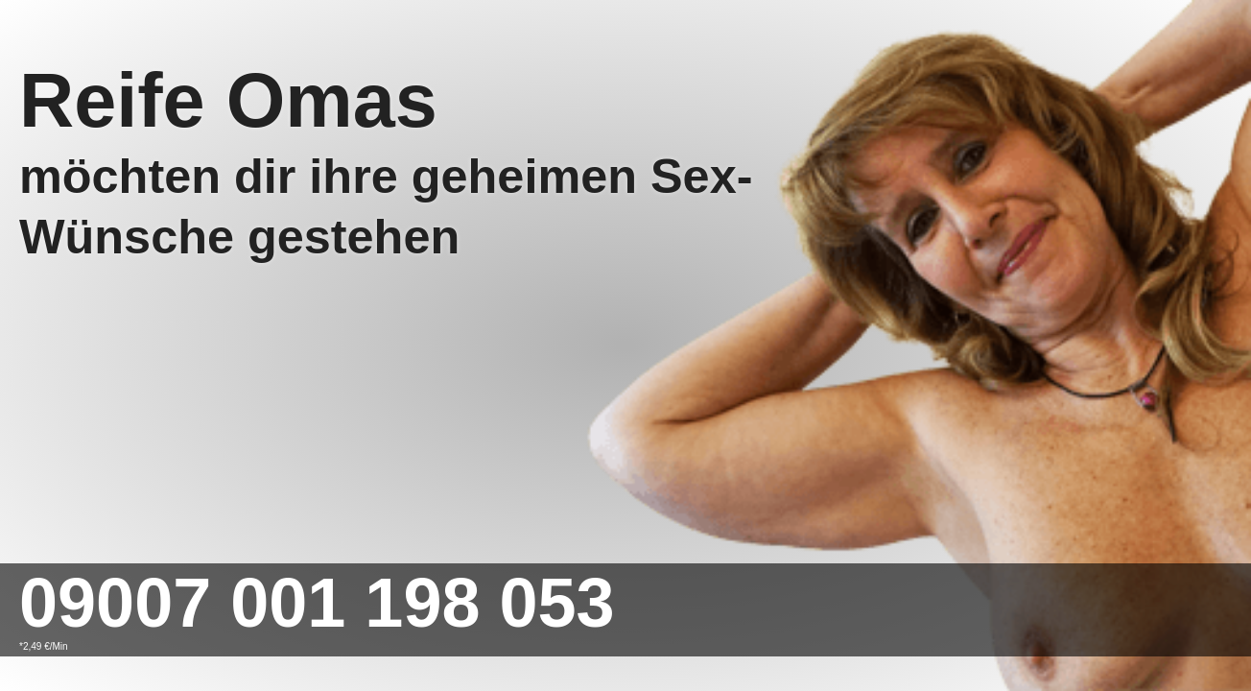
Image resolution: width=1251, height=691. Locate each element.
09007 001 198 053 (317, 602)
